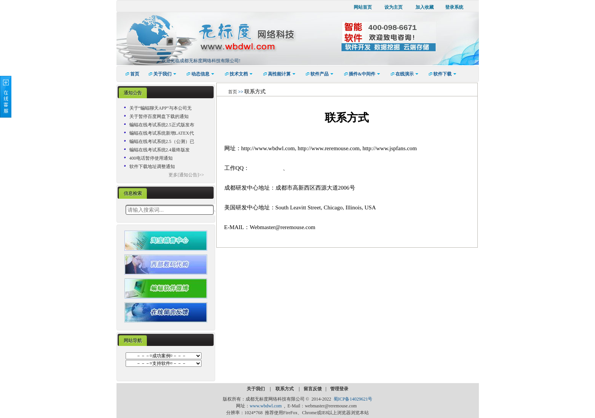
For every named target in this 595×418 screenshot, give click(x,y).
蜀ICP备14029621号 (353, 399)
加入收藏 (425, 7)
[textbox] (170, 210)
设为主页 (393, 7)
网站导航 (133, 340)
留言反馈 (313, 388)
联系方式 (285, 388)
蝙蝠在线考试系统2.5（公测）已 (161, 141)
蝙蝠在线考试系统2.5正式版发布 (161, 124)
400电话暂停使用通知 (151, 158)
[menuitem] (130, 74)
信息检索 (133, 193)
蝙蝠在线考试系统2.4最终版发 (159, 149)
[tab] (133, 93)
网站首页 (363, 7)
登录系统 (454, 7)
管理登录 (339, 388)
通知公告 (133, 93)
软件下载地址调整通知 (152, 166)
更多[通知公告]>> (186, 175)
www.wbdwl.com (266, 406)
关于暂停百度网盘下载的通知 (159, 116)
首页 (232, 91)
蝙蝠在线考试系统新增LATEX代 (161, 133)
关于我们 (256, 388)
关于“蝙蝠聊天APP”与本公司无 (160, 108)
